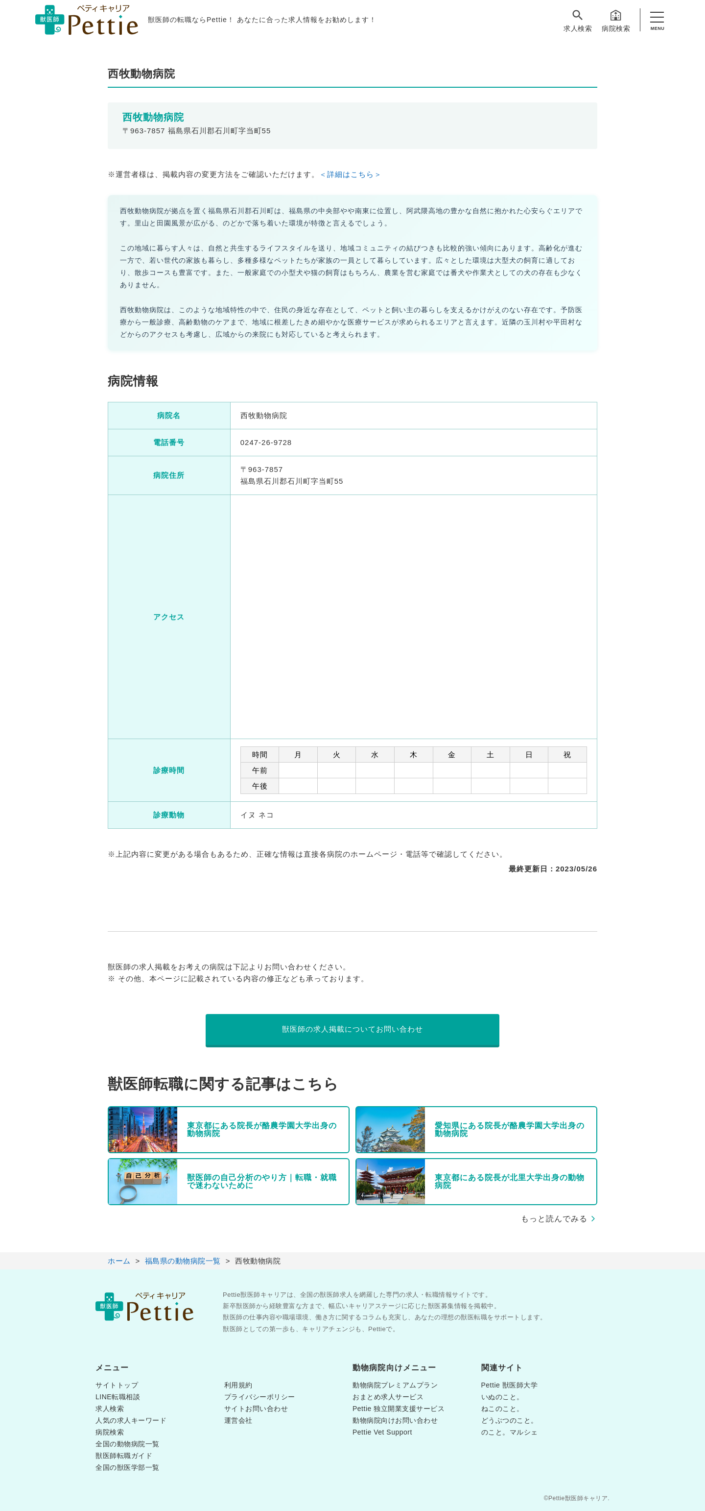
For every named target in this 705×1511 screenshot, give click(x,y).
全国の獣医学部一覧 (127, 1467)
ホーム (119, 1261)
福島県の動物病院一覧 (183, 1261)
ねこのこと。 (502, 1408)
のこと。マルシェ (509, 1432)
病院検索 (616, 20)
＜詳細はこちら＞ (350, 174)
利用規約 (238, 1385)
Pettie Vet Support (382, 1432)
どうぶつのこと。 (509, 1420)
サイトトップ (116, 1385)
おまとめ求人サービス (387, 1397)
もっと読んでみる (554, 1218)
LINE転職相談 (117, 1397)
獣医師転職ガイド (123, 1456)
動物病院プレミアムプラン (395, 1385)
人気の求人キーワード (130, 1420)
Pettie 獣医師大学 (509, 1385)
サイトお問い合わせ (256, 1408)
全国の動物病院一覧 (127, 1444)
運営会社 (238, 1420)
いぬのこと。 (502, 1397)
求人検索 (578, 20)
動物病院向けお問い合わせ (395, 1420)
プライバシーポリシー (259, 1397)
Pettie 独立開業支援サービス (398, 1408)
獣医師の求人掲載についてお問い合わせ (352, 1029)
